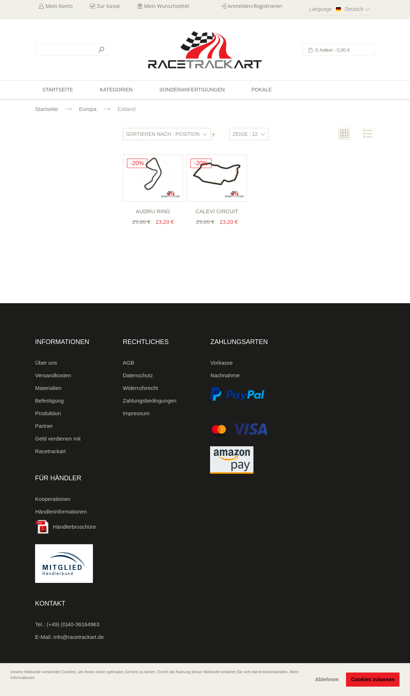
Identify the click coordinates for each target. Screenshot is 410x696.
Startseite (46, 109)
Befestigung (49, 401)
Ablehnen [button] (327, 679)
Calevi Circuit (217, 211)
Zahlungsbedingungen (149, 401)
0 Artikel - (332, 50)
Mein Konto (59, 6)
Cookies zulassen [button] (373, 679)
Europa (87, 109)
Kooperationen (53, 499)
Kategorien (116, 90)
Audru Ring (153, 211)
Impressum (136, 413)
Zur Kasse (108, 6)
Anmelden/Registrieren (255, 6)
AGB (128, 363)
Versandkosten (53, 375)
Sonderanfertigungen (192, 90)
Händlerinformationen (61, 511)
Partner (44, 426)
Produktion (48, 413)
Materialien (48, 388)
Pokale (261, 90)
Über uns (46, 363)
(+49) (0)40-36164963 (73, 624)
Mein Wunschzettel (166, 6)
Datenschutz (138, 375)
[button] (11, 687)
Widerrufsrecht (140, 388)
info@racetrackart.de (79, 637)
